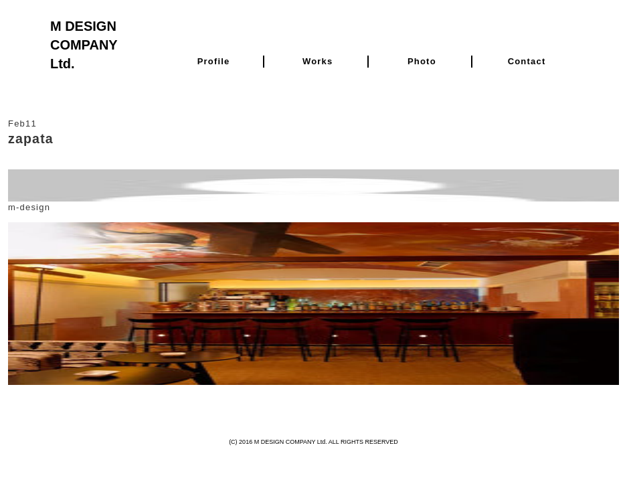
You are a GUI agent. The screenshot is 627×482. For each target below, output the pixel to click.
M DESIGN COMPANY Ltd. (83, 45)
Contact (527, 61)
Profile (213, 61)
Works (317, 61)
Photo (422, 61)
